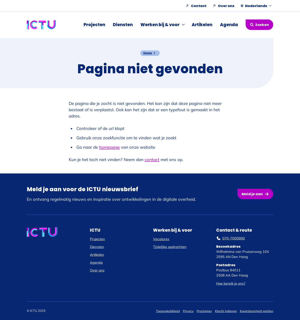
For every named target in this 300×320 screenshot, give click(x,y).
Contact (198, 5)
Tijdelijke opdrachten (170, 247)
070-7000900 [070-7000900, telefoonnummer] (230, 238)
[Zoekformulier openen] (259, 24)
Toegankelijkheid (168, 311)
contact (152, 159)
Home (147, 53)
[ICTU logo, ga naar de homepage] (41, 24)
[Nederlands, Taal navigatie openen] (256, 6)
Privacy (188, 311)
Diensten (123, 25)
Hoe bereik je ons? (230, 283)
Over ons (226, 5)
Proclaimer (204, 311)
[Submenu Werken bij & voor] (183, 24)
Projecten (94, 25)
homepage (109, 147)
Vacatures (161, 239)
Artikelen (202, 25)
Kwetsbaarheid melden (256, 311)
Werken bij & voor (159, 25)
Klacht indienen (226, 311)
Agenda (229, 25)
